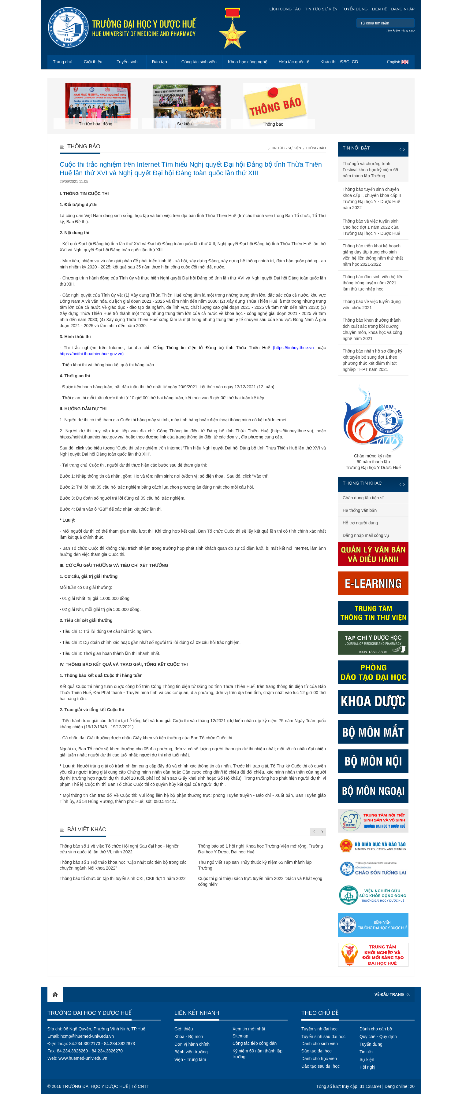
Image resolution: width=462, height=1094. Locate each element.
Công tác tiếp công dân (255, 1043)
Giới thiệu (93, 61)
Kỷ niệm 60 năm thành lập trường (257, 1053)
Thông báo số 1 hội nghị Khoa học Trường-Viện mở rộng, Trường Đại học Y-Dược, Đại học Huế (260, 849)
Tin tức (366, 1051)
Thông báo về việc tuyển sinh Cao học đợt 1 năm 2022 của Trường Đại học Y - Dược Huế (371, 227)
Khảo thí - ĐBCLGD (339, 61)
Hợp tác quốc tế (294, 61)
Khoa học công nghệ (247, 61)
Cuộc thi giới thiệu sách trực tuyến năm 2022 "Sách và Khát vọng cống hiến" (260, 881)
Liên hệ (379, 9)
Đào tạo (159, 61)
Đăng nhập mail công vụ (366, 535)
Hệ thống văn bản (360, 510)
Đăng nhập (403, 9)
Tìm (409, 23)
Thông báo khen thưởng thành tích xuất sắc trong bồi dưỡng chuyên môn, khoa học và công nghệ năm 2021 (372, 329)
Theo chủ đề (320, 1013)
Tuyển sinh (127, 61)
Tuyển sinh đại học (319, 1028)
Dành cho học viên (319, 1058)
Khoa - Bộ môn (188, 1036)
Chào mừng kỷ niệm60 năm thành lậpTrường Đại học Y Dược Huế (373, 426)
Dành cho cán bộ (376, 1028)
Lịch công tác (285, 9)
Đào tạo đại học (316, 1050)
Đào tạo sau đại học (320, 1066)
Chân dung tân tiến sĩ (363, 497)
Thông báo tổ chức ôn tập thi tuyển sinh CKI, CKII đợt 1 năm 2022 (123, 878)
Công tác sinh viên (199, 61)
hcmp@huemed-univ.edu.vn (87, 1036)
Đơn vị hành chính (192, 1044)
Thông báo (316, 148)
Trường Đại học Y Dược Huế (89, 1013)
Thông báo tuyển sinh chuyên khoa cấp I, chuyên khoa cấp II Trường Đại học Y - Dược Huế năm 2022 (372, 198)
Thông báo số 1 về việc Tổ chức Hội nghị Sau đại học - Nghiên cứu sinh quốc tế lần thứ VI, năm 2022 (120, 849)
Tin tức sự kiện (321, 9)
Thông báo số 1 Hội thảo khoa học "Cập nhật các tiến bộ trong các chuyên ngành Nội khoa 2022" (123, 865)
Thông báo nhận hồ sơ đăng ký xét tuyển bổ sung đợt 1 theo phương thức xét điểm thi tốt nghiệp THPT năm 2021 (372, 360)
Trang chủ (63, 61)
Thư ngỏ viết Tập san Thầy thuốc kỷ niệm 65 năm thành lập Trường (254, 865)
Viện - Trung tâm (190, 1059)
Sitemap (240, 1035)
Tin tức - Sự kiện (286, 148)
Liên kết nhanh (196, 1013)
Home (55, 994)
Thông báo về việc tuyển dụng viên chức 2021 (372, 304)
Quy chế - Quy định (378, 1036)
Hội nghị (367, 1067)
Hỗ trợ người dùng (360, 522)
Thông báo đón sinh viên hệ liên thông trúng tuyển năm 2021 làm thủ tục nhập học (373, 282)
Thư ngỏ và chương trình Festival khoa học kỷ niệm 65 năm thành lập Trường (370, 169)
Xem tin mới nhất (249, 1028)
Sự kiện (367, 1059)
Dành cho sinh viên (319, 1043)
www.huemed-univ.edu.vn (82, 1058)
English (393, 62)
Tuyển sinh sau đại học (323, 1036)
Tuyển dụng (355, 9)
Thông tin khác (362, 483)
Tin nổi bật (356, 147)
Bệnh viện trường (191, 1051)
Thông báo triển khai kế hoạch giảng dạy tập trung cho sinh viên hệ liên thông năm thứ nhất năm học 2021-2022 (373, 255)
